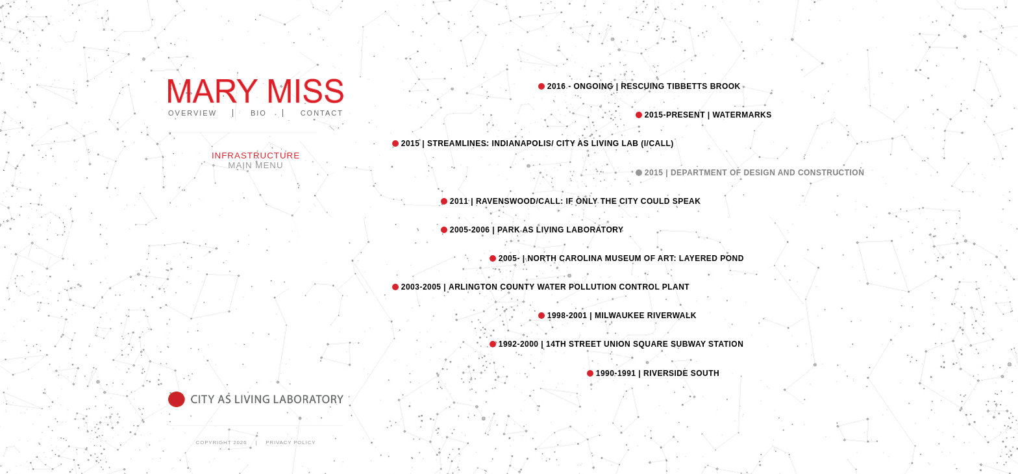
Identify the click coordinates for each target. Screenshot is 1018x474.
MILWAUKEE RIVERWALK (621, 315)
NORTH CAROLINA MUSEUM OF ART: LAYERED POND (620, 258)
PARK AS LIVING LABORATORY (535, 229)
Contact (322, 113)
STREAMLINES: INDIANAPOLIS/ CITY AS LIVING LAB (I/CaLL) (536, 143)
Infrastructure (256, 155)
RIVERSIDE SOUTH (656, 373)
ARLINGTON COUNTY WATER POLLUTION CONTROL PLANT (544, 287)
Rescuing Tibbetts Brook (643, 86)
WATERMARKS (707, 114)
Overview (192, 113)
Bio (259, 113)
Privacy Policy (291, 442)
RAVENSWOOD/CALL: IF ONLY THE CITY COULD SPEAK (574, 201)
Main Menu (255, 165)
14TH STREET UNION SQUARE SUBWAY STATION (619, 344)
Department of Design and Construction (753, 172)
